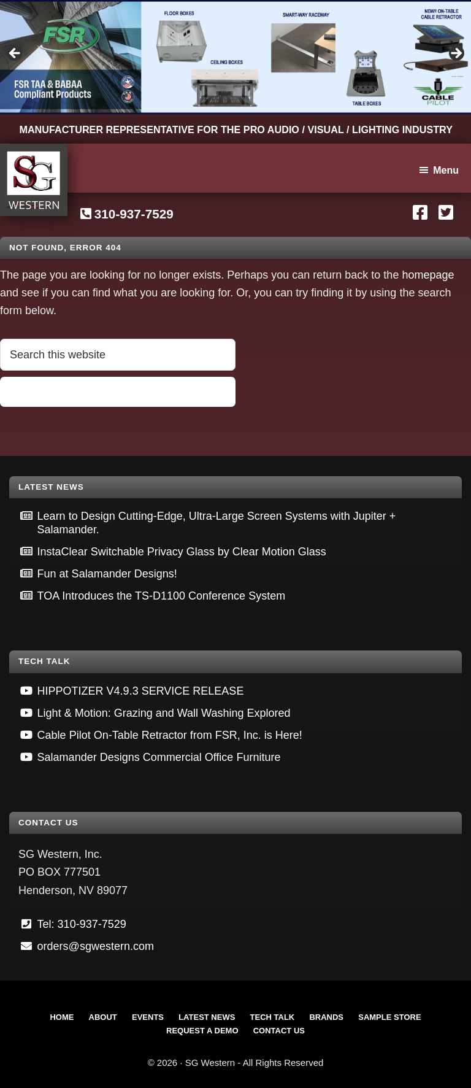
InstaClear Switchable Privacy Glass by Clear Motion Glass (181, 552)
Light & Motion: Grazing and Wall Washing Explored (164, 713)
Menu (446, 170)
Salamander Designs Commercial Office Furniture (159, 757)
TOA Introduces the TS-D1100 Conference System (161, 596)
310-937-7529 (134, 214)
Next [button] (455, 54)
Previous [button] (15, 54)
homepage (428, 275)
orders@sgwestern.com (95, 946)
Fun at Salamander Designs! (107, 574)
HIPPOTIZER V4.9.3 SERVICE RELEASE (140, 691)
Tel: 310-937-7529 (81, 924)
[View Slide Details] (235, 57)
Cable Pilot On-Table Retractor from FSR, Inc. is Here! (169, 735)
